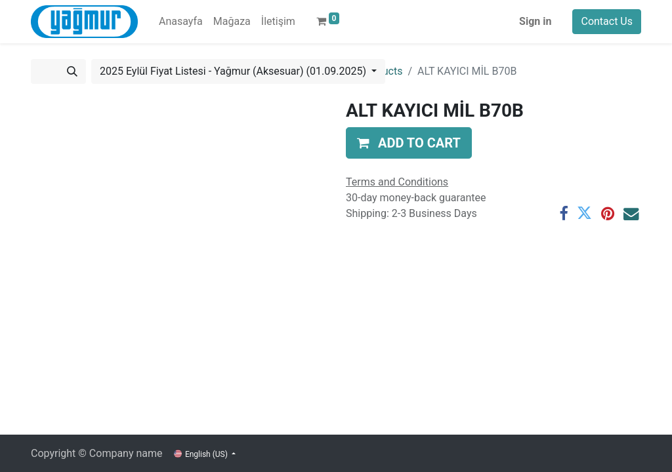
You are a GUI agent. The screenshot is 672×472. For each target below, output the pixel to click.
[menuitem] (181, 22)
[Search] (72, 71)
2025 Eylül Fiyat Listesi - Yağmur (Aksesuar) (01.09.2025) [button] (234, 71)
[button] (409, 143)
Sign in (535, 21)
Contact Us (607, 21)
